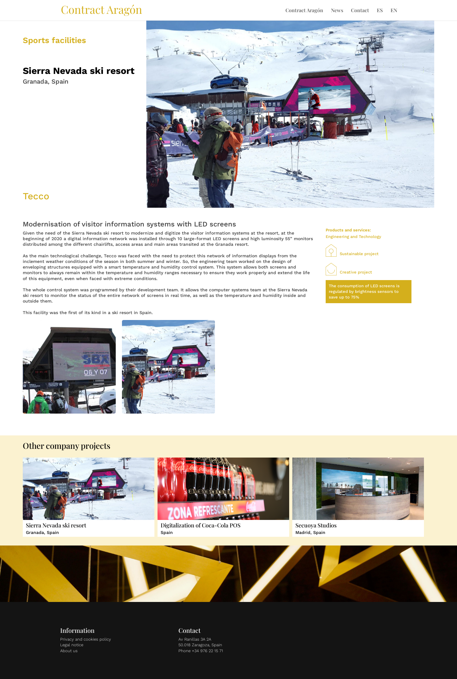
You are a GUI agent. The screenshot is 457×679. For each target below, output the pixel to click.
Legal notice (71, 645)
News (337, 10)
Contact (360, 10)
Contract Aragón (304, 10)
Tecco (36, 196)
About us (69, 650)
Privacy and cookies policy (85, 639)
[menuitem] (380, 14)
